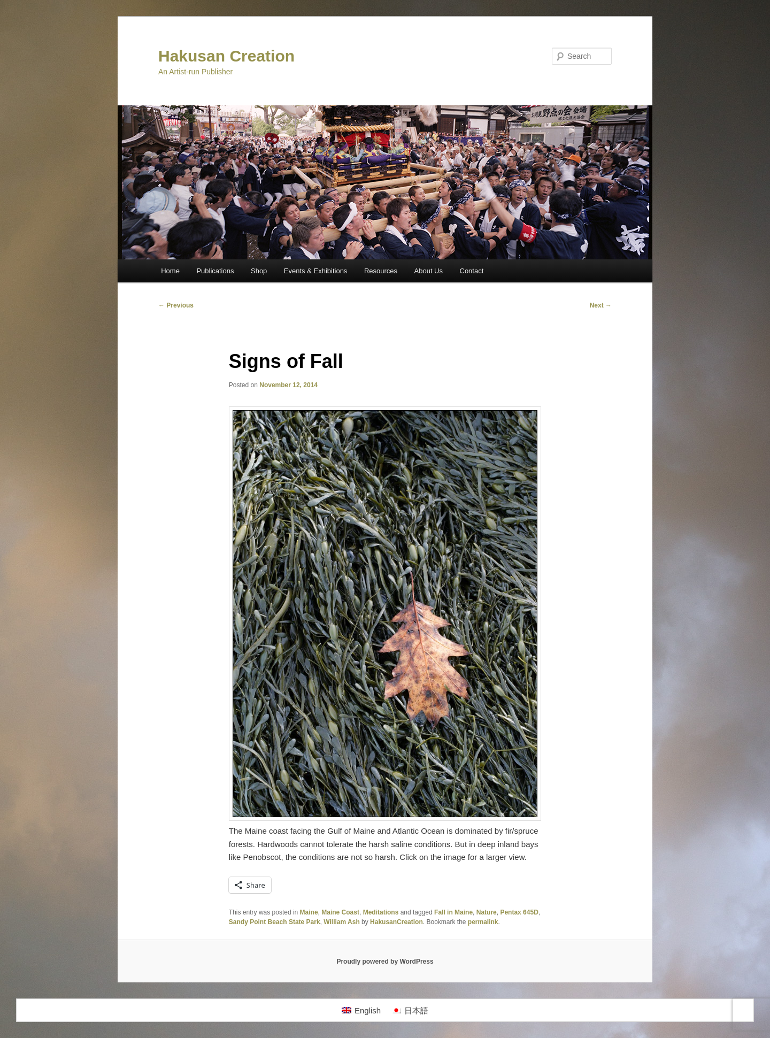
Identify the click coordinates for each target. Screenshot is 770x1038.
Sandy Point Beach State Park (274, 922)
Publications (215, 271)
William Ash (341, 922)
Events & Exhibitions (316, 271)
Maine (309, 912)
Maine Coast (340, 912)
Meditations (381, 912)
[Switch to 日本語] (410, 1010)
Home (170, 271)
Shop (259, 271)
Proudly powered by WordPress (384, 961)
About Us (428, 271)
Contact (472, 271)
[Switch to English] (361, 1010)
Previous (176, 305)
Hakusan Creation (226, 56)
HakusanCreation (396, 922)
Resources (380, 271)
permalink (483, 922)
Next (601, 305)
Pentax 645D (519, 912)
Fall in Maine (453, 912)
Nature (486, 912)
